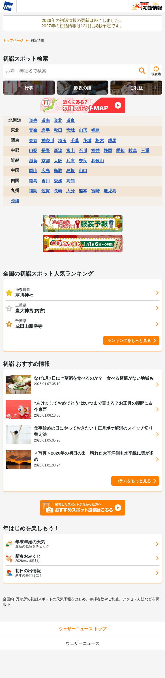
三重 (145, 150)
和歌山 (97, 160)
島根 (70, 170)
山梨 (33, 150)
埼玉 (62, 140)
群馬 (112, 140)
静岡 (108, 150)
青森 (33, 130)
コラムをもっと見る (133, 481)
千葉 (74, 140)
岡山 (33, 170)
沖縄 (15, 200)
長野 (45, 150)
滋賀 (33, 160)
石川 (83, 150)
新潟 (58, 150)
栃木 (99, 140)
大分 (70, 190)
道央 (33, 120)
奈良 (83, 160)
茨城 (87, 140)
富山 (70, 150)
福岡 (33, 190)
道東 (70, 120)
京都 (45, 160)
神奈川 (47, 140)
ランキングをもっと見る (129, 340)
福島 (95, 130)
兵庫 (70, 160)
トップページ (13, 41)
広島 (45, 170)
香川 (45, 180)
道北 (58, 120)
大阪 (58, 160)
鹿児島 (110, 190)
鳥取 (58, 170)
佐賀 (45, 190)
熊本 (83, 190)
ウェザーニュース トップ (82, 628)
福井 (95, 150)
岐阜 (132, 150)
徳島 (33, 180)
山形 (83, 130)
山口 (83, 170)
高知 (70, 180)
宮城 (70, 130)
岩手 (45, 130)
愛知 (120, 150)
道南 (45, 120)
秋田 (58, 130)
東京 (33, 140)
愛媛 (58, 180)
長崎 (58, 190)
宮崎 (95, 190)
